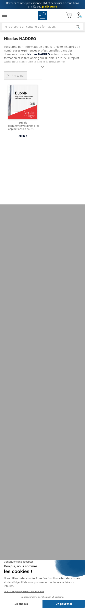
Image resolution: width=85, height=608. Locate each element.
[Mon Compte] (79, 15)
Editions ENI (42, 15)
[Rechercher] (77, 27)
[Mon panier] (69, 15)
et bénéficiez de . (42, 4)
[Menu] (4, 15)
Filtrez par (18, 75)
